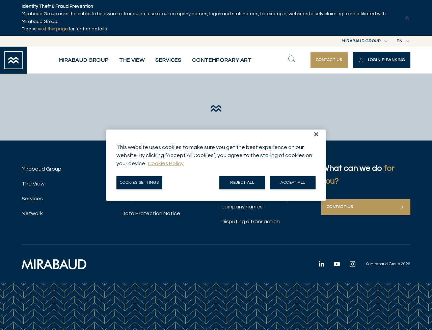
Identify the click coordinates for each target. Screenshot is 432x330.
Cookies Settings (139, 182)
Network (32, 213)
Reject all (242, 182)
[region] (216, 165)
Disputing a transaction (250, 221)
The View (33, 183)
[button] (381, 60)
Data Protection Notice (151, 213)
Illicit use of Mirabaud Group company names (255, 202)
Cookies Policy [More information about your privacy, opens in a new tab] (166, 163)
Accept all (292, 182)
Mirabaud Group (41, 169)
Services (32, 198)
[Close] (316, 134)
